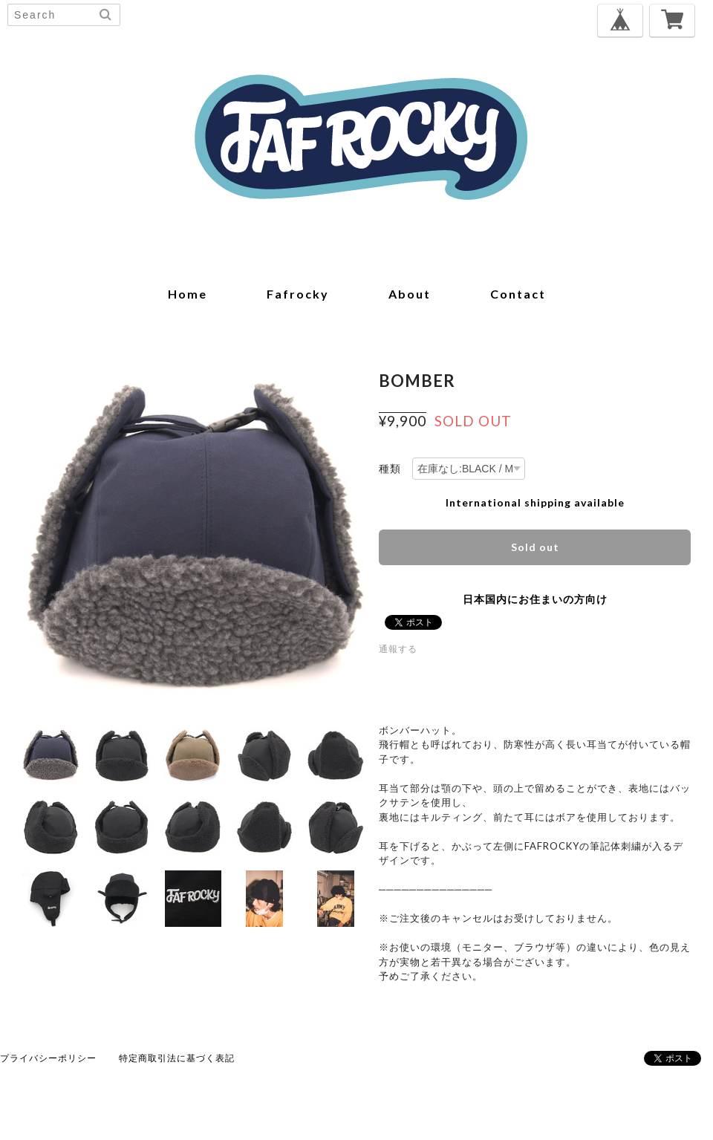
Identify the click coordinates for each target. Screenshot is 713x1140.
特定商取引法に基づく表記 (177, 1058)
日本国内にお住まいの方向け (535, 599)
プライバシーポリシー (48, 1058)
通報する (398, 648)
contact (518, 294)
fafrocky (298, 294)
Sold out (535, 547)
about (409, 294)
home (187, 294)
